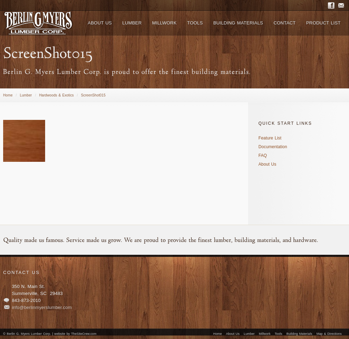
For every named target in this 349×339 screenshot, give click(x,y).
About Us (267, 164)
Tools (279, 334)
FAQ (262, 155)
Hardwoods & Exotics (56, 95)
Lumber (26, 95)
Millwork (264, 334)
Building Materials (299, 334)
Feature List (270, 138)
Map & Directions (329, 334)
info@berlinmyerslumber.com (42, 307)
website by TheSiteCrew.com (75, 334)
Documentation (272, 146)
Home (8, 95)
